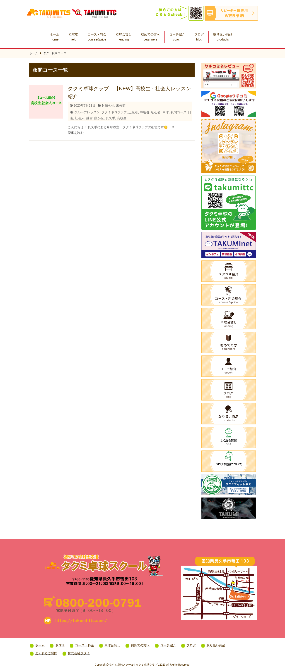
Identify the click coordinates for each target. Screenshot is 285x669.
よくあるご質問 (46, 653)
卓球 (165, 112)
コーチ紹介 (177, 37)
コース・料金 (96, 37)
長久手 (110, 118)
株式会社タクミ (79, 653)
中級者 (144, 112)
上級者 (133, 112)
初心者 (156, 112)
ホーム (54, 37)
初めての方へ (150, 37)
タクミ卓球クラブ (114, 112)
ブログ (199, 37)
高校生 (121, 118)
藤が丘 (99, 118)
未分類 (121, 105)
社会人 (80, 118)
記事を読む (76, 133)
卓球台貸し (124, 37)
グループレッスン (87, 112)
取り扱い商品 (222, 37)
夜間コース (178, 112)
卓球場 (73, 37)
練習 (89, 118)
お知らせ (107, 105)
